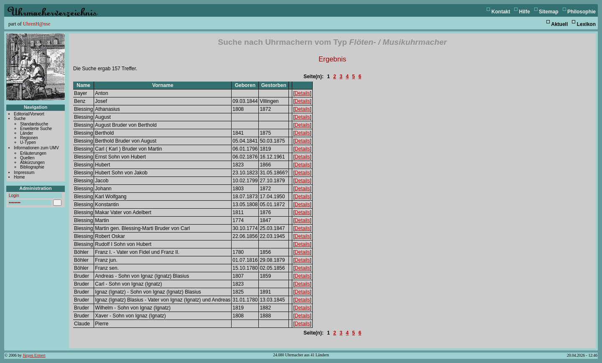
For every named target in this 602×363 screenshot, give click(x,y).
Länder (26, 133)
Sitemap (549, 12)
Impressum (24, 172)
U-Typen (28, 142)
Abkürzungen (32, 162)
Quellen (27, 158)
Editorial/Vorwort (29, 114)
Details (302, 93)
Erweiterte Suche (36, 128)
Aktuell (559, 24)
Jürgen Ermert (34, 355)
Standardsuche (34, 124)
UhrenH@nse (37, 24)
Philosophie (581, 12)
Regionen (29, 137)
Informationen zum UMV (36, 148)
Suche (20, 118)
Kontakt (501, 12)
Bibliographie (32, 167)
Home (19, 177)
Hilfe (524, 12)
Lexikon (586, 24)
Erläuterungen (33, 153)
